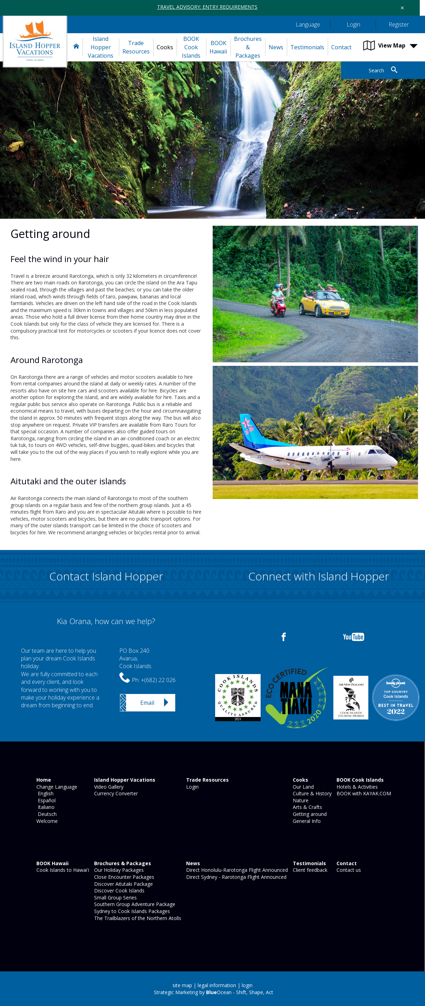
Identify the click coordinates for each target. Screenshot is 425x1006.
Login (192, 786)
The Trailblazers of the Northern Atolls (137, 918)
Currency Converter (115, 793)
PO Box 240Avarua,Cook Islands (135, 658)
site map (182, 985)
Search (376, 70)
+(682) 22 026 (158, 680)
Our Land (302, 786)
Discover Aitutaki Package (123, 884)
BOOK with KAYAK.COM (363, 793)
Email (147, 703)
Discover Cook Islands (118, 890)
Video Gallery (108, 786)
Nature (300, 800)
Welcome (46, 821)
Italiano (45, 807)
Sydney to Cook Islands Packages (131, 911)
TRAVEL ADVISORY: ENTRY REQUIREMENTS (207, 6)
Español (45, 800)
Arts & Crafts (306, 807)
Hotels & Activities (356, 786)
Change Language (56, 786)
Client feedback (309, 870)
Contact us (348, 870)
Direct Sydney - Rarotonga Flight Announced (235, 877)
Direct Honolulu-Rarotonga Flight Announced (236, 870)
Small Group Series (115, 897)
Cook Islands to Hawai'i (62, 870)
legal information (217, 985)
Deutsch (46, 814)
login (247, 985)
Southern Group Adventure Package (134, 904)
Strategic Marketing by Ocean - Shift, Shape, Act (213, 992)
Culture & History (311, 793)
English (44, 793)
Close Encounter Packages (123, 877)
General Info (306, 821)
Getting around (309, 814)
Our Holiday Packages (118, 870)
